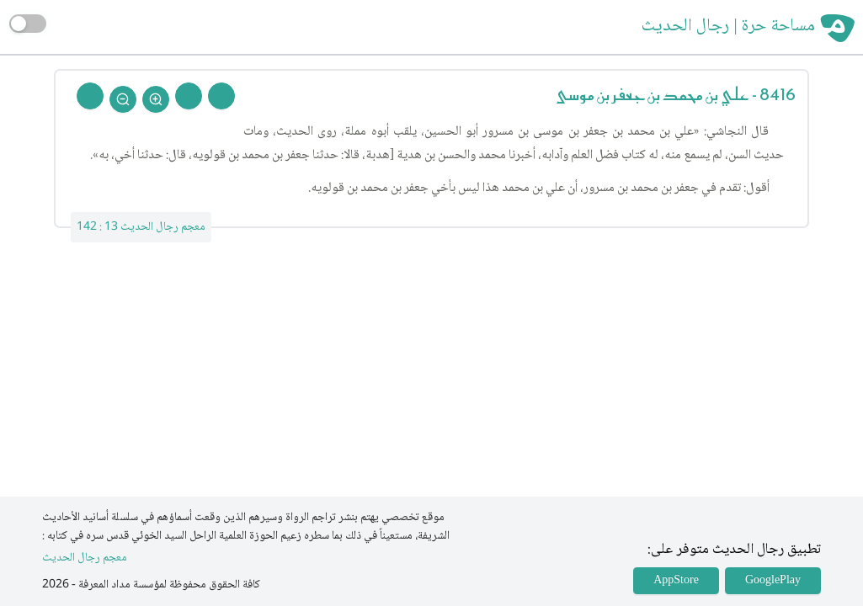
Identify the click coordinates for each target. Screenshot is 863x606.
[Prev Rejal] (221, 95)
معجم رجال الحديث (84, 558)
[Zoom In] (155, 99)
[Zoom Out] (122, 99)
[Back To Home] (90, 95)
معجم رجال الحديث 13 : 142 (141, 227)
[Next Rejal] (188, 95)
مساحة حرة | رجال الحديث (728, 27)
